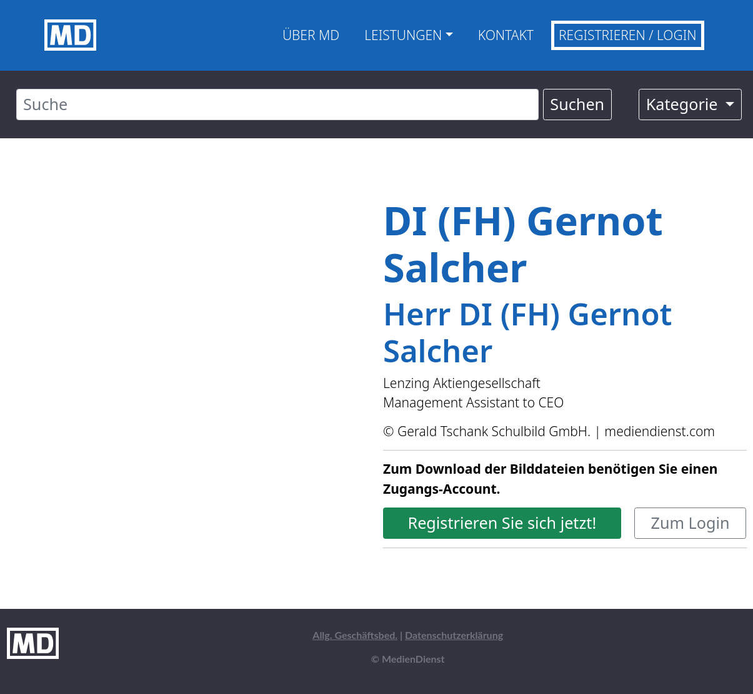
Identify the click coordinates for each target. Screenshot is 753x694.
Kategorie (684, 104)
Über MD (310, 35)
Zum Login (690, 522)
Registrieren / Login (628, 35)
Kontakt (506, 35)
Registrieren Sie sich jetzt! (501, 522)
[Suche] (277, 104)
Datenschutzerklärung (454, 635)
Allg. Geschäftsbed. (354, 635)
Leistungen (403, 35)
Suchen (577, 104)
